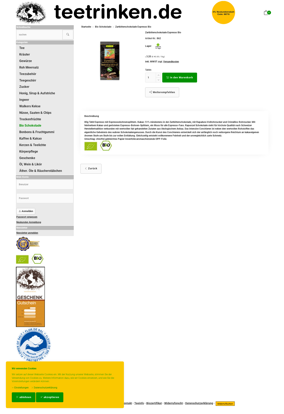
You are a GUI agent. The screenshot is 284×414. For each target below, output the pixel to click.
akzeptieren (49, 397)
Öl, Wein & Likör (30, 164)
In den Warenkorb (179, 77)
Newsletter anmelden (27, 233)
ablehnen (23, 397)
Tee (22, 48)
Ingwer (24, 100)
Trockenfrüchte (30, 119)
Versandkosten (171, 61)
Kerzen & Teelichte (32, 145)
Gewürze (25, 61)
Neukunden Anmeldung (28, 222)
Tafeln (148, 70)
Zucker (24, 87)
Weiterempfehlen (162, 92)
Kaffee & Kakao (30, 138)
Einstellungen (20, 387)
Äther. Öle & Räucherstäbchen (40, 171)
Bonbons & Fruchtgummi (36, 132)
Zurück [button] (91, 168)
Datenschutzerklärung (44, 387)
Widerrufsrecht (173, 403)
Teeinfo (139, 403)
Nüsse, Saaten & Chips (35, 113)
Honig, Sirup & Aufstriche (37, 93)
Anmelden (25, 211)
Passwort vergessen (26, 217)
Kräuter (24, 54)
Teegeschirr (27, 80)
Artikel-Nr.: (150, 38)
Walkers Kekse (30, 106)
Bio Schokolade (30, 125)
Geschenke (27, 158)
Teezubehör (27, 74)
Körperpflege (28, 151)
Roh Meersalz (29, 67)
